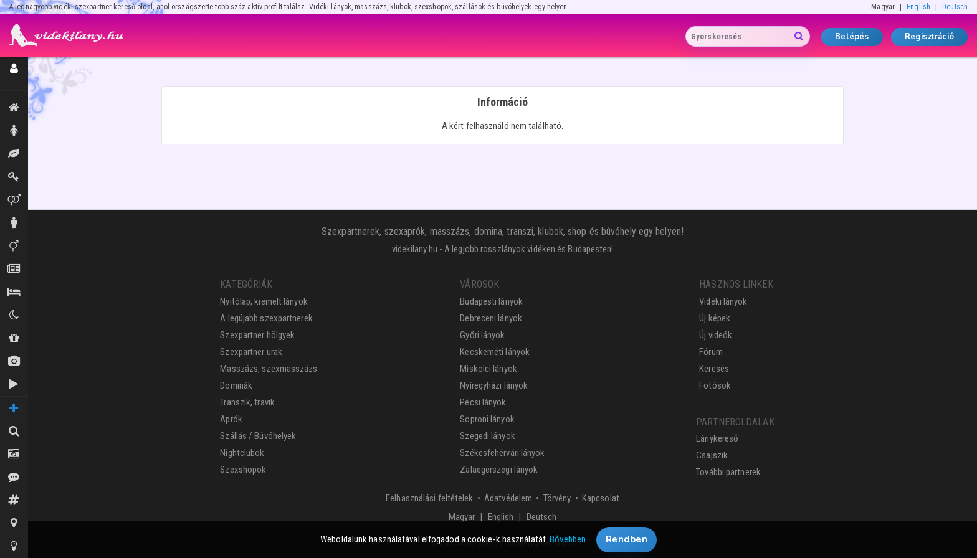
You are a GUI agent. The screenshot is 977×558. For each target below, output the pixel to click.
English (918, 6)
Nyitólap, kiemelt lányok (263, 301)
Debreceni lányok (491, 318)
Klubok (14, 315)
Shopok (14, 338)
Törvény (557, 498)
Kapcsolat (600, 498)
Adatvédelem (508, 498)
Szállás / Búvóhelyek (14, 292)
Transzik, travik (14, 246)
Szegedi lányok (487, 436)
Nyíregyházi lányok (494, 385)
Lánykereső (717, 438)
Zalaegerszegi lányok (499, 469)
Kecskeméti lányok (495, 351)
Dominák (14, 177)
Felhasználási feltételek (429, 498)
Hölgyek (14, 131)
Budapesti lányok (491, 301)
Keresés (714, 368)
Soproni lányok (487, 419)
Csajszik (712, 455)
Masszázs (14, 154)
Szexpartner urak (251, 351)
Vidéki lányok (723, 301)
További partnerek (728, 472)
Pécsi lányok (483, 402)
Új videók (14, 384)
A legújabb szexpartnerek (266, 318)
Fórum (711, 351)
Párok (14, 200)
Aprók (14, 269)
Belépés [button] (852, 36)
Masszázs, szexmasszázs (268, 368)
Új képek (14, 361)
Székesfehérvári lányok (502, 452)
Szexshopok (243, 469)
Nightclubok (242, 452)
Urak (14, 223)
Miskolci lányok (488, 368)
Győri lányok (482, 335)
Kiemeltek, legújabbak (14, 108)
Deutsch (955, 6)
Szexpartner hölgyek (257, 335)
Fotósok (715, 385)
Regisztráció (929, 36)
